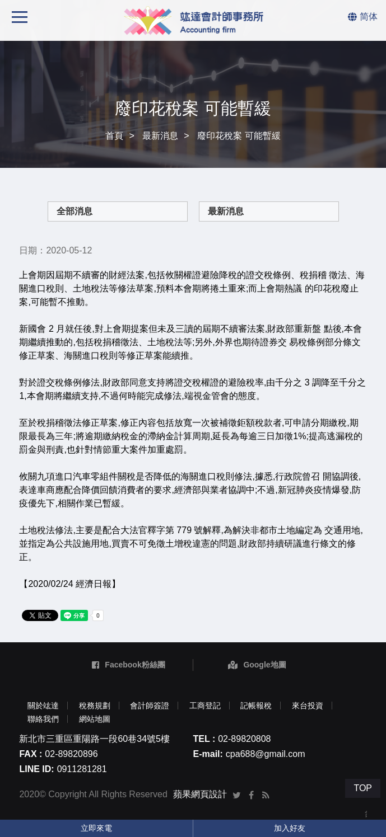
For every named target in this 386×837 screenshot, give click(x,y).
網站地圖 (94, 719)
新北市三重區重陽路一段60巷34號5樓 (94, 739)
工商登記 (205, 705)
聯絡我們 (43, 719)
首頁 (114, 135)
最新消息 (160, 135)
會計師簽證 (149, 705)
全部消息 (74, 211)
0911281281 (82, 769)
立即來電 (96, 828)
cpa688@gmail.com (265, 754)
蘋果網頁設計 (200, 794)
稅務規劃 (94, 705)
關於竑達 (43, 705)
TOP (363, 788)
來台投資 (307, 705)
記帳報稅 (256, 705)
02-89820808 (244, 739)
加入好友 (289, 828)
